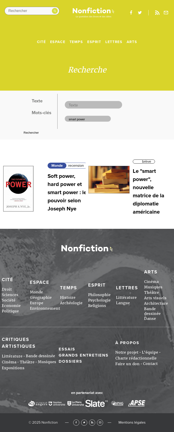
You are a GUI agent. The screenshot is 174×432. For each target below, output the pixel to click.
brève (146, 161)
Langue (123, 303)
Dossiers (70, 361)
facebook (131, 12)
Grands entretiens (84, 355)
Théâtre (151, 292)
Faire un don (127, 364)
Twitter (84, 423)
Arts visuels (155, 298)
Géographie (41, 297)
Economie (11, 305)
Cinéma (151, 281)
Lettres (113, 42)
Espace (57, 42)
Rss (157, 12)
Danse (150, 318)
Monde (57, 165)
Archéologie (71, 303)
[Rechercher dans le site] (32, 11)
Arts (132, 42)
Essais (67, 349)
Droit (7, 289)
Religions (97, 305)
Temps (76, 42)
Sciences (10, 294)
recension (76, 165)
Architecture (156, 303)
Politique (10, 311)
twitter (139, 12)
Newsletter (166, 12)
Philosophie (99, 294)
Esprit (94, 42)
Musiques (153, 287)
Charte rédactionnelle (136, 358)
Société (8, 300)
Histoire (67, 297)
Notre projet (126, 352)
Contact (150, 363)
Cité (41, 42)
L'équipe (150, 352)
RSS (92, 423)
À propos (127, 342)
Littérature (126, 297)
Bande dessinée (152, 311)
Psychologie (99, 300)
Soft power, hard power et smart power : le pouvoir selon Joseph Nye (67, 192)
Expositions (13, 368)
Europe (36, 303)
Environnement (45, 308)
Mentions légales (131, 422)
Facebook (76, 423)
